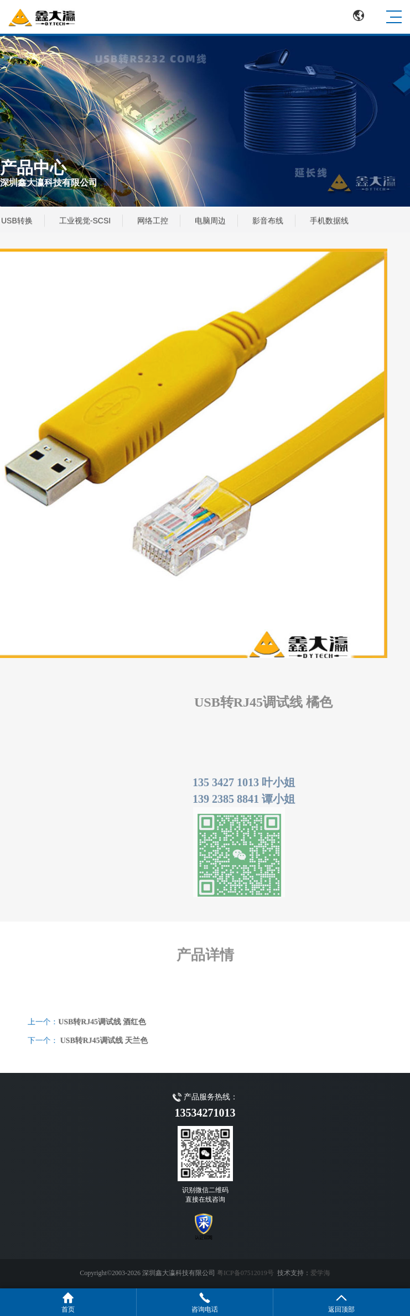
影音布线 (267, 221)
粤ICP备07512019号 (245, 1273)
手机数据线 (329, 221)
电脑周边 (210, 221)
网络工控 (152, 221)
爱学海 (320, 1273)
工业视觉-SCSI (85, 221)
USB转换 (17, 221)
